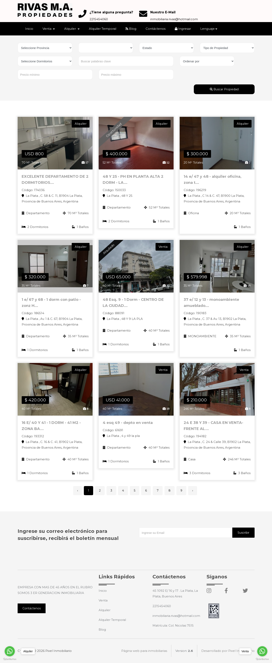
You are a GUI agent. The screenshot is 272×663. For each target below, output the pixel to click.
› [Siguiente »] (192, 490)
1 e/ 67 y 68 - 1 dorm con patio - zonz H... (51, 305)
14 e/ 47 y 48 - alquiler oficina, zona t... (212, 179)
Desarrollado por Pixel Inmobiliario (228, 651)
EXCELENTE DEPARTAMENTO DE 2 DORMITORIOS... (55, 179)
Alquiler (104, 610)
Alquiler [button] (70, 29)
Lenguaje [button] (207, 29)
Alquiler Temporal (102, 29)
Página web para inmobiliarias (144, 651)
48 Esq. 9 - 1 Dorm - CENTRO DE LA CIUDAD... (133, 305)
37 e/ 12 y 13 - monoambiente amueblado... (211, 305)
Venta (103, 600)
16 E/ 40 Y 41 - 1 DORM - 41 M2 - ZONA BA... (51, 428)
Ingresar (183, 29)
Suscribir (243, 532)
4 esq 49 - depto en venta (128, 425)
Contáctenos (155, 29)
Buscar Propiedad (224, 89)
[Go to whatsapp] (262, 651)
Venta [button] (47, 29)
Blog (131, 29)
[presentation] (170, 546)
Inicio (29, 29)
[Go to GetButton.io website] (262, 659)
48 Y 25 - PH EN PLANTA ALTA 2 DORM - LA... (133, 179)
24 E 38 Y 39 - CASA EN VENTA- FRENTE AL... (213, 428)
